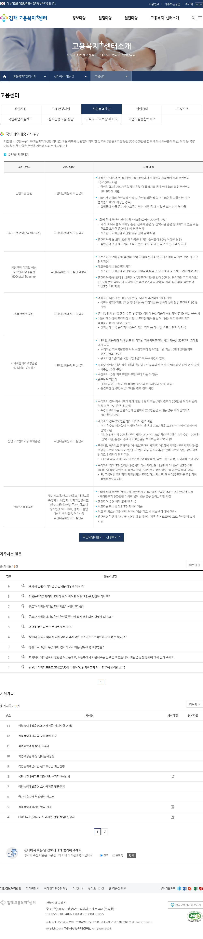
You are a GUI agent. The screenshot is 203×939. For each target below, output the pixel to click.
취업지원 (20, 109)
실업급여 (142, 109)
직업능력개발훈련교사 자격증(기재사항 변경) (45, 725)
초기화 (189, 3)
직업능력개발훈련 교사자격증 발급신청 (41, 786)
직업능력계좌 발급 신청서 (33, 746)
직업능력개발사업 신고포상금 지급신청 (41, 766)
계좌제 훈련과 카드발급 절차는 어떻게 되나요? (57, 586)
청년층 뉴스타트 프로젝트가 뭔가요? (50, 626)
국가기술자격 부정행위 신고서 (36, 796)
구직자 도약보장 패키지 (101, 119)
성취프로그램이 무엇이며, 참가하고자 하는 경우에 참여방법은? (66, 647)
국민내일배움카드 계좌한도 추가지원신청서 (44, 776)
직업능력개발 (101, 109)
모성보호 (183, 109)
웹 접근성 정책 (117, 888)
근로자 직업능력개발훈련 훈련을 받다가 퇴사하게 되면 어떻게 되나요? (71, 616)
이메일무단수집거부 (56, 888)
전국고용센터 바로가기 (188, 905)
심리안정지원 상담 (60, 119)
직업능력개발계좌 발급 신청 (35, 806)
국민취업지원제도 (20, 119)
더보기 (193, 565)
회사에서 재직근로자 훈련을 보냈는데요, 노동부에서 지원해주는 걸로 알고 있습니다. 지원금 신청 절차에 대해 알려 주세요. (102, 657)
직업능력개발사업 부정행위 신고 (37, 735)
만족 (106, 855)
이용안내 (154, 4)
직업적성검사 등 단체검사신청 (36, 756)
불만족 (119, 855)
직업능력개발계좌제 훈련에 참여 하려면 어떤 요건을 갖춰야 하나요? (69, 596)
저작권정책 (32, 888)
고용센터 (100, 76)
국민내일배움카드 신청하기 (100, 537)
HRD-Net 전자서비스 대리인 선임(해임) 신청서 (46, 817)
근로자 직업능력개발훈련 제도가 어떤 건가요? (56, 606)
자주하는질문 (172, 4)
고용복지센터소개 (24, 76)
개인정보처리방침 (10, 888)
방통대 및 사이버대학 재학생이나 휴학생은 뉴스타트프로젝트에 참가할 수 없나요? (78, 637)
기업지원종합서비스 (142, 119)
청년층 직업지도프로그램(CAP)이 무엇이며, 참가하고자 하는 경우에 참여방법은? (77, 667)
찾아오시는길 (96, 888)
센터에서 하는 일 (64, 76)
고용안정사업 (61, 109)
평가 (131, 855)
